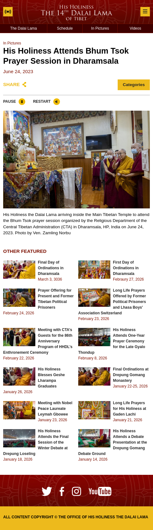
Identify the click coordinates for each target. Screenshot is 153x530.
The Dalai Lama (23, 28)
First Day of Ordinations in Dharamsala (125, 268)
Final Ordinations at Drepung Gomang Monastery (131, 375)
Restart (42, 101)
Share (11, 84)
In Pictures (100, 28)
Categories (134, 84)
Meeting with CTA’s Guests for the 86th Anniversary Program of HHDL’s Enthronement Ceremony (38, 341)
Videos (135, 28)
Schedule (65, 28)
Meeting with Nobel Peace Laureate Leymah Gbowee (55, 408)
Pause (9, 101)
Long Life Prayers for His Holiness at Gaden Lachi (129, 408)
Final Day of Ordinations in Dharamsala (50, 268)
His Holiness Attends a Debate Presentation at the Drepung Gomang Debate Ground (112, 442)
